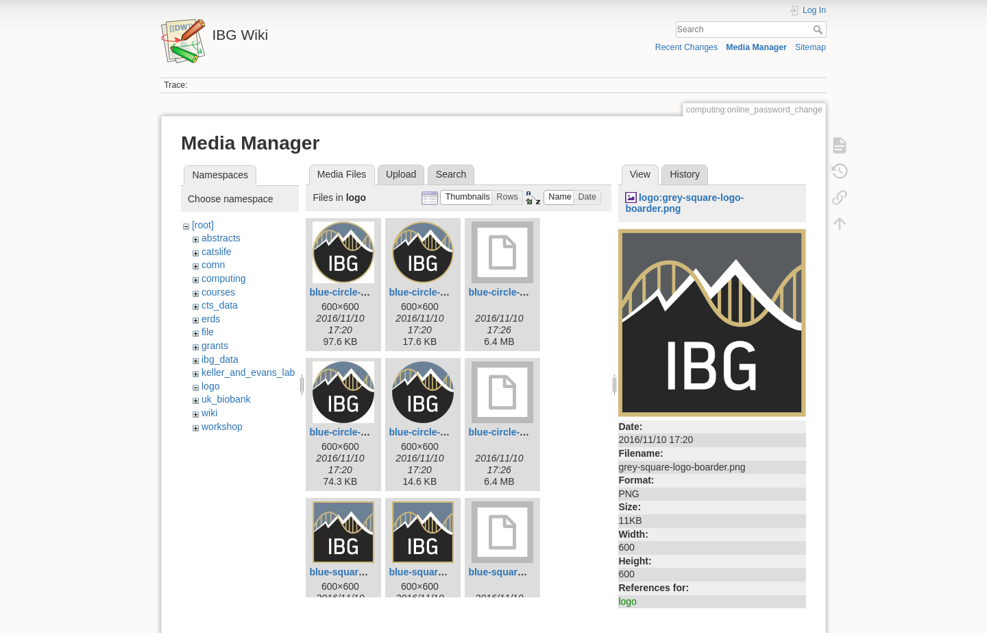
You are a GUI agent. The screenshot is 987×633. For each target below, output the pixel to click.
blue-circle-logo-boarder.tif (528, 292)
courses (218, 292)
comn (213, 264)
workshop (222, 426)
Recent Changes (686, 47)
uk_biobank (226, 399)
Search (819, 29)
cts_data (220, 305)
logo (210, 386)
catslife (217, 251)
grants (215, 345)
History (685, 174)
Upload (401, 174)
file (208, 331)
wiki (209, 412)
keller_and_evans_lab (248, 372)
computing (224, 278)
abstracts (221, 237)
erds (211, 318)
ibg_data (220, 359)
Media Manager (756, 47)
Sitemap (810, 47)
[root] (203, 224)
